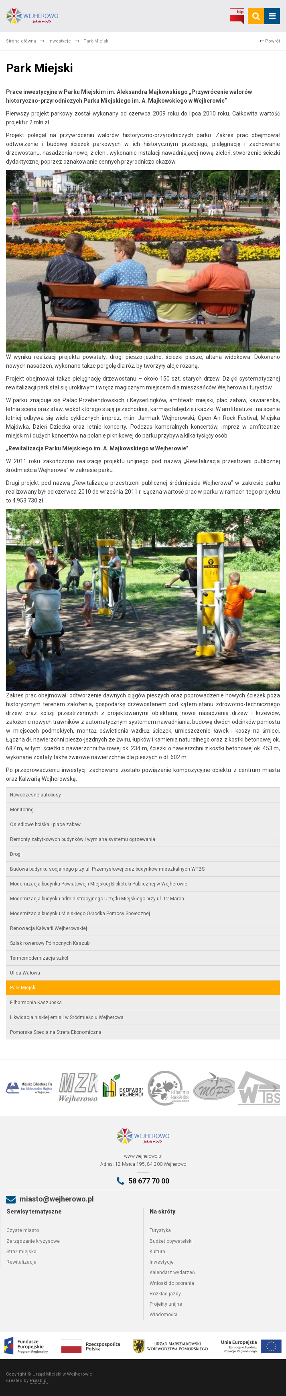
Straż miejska (21, 1251)
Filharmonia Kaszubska (36, 1002)
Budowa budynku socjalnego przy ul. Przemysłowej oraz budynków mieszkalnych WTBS (107, 869)
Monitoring (22, 809)
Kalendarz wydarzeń (172, 1272)
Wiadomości (163, 1314)
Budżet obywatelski (171, 1241)
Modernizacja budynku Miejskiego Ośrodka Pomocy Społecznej (80, 913)
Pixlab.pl (39, 1380)
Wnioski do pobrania (172, 1283)
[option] (29, 1088)
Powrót (270, 41)
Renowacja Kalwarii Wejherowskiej (48, 928)
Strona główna (21, 41)
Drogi (16, 854)
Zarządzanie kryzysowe (33, 1241)
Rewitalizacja (21, 1262)
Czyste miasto (22, 1230)
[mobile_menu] (272, 16)
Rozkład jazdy (165, 1294)
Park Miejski (23, 988)
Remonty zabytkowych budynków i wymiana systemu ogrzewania (82, 839)
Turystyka (160, 1230)
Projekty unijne (166, 1304)
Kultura (157, 1251)
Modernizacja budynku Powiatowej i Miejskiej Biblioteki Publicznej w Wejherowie (98, 884)
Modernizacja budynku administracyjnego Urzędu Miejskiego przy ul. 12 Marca (97, 899)
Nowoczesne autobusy (35, 795)
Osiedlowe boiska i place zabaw (45, 824)
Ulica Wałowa (25, 973)
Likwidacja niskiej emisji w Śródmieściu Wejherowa (67, 1017)
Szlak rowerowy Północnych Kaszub (49, 943)
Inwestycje (60, 41)
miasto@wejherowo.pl (57, 1199)
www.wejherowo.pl (143, 1156)
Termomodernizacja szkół (39, 958)
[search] (256, 16)
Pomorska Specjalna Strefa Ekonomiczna (55, 1032)
